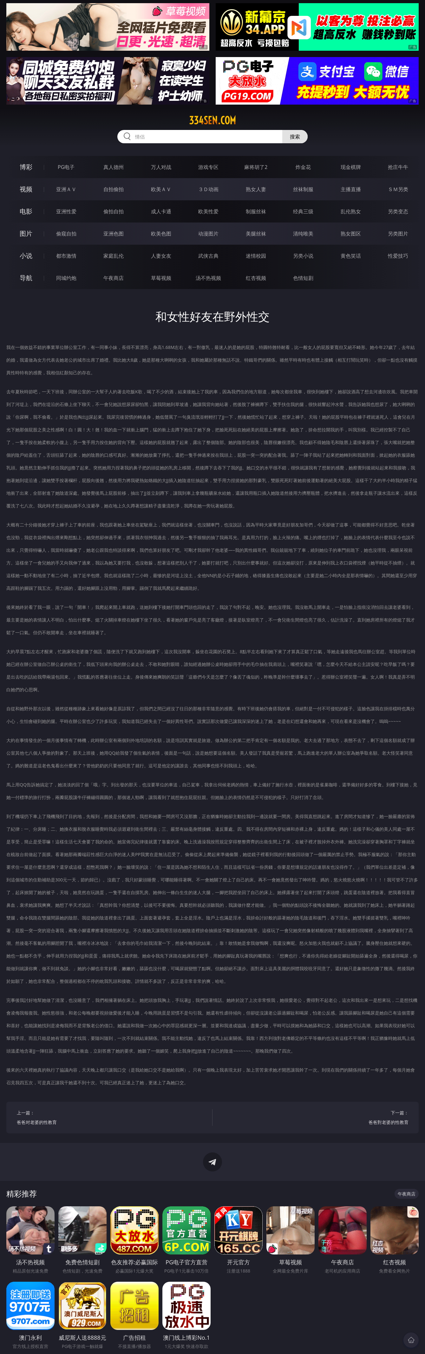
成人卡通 (161, 211)
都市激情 (66, 255)
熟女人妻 (256, 189)
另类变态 (398, 211)
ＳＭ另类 (398, 189)
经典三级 (303, 211)
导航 (26, 278)
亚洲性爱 (66, 211)
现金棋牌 (351, 167)
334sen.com (212, 120)
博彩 (26, 167)
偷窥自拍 (66, 233)
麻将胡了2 (255, 167)
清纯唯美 (303, 233)
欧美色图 (161, 233)
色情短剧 (303, 277)
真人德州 (113, 167)
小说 (26, 255)
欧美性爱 (208, 211)
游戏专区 (208, 167)
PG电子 (66, 167)
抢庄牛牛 (398, 167)
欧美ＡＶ (161, 189)
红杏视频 (256, 277)
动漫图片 (208, 233)
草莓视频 (161, 277)
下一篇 (316, 1118)
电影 (26, 211)
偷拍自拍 (113, 211)
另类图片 (398, 233)
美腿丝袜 (256, 233)
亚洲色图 (113, 233)
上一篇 (109, 1118)
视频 (26, 189)
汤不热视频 (208, 277)
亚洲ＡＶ (66, 189)
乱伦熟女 (351, 211)
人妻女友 (161, 255)
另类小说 (303, 255)
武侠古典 (208, 255)
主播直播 (351, 189)
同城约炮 (66, 277)
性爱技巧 (398, 255)
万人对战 (161, 167)
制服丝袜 (256, 211)
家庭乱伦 (113, 255)
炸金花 (303, 167)
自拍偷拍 (113, 189)
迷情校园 (256, 255)
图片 (26, 233)
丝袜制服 (303, 189)
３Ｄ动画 (208, 189)
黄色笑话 (351, 255)
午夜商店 (113, 277)
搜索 (295, 136)
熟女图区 (351, 233)
